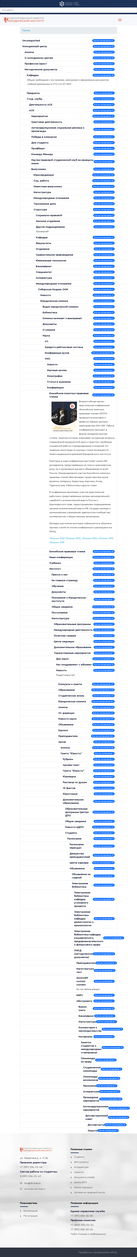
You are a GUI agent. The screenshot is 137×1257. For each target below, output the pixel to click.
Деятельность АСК (40, 104)
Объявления (65, 724)
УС (46, 341)
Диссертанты (96, 1124)
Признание (89, 1085)
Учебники (55, 563)
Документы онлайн (84, 1177)
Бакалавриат (44, 266)
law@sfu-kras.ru (32, 1183)
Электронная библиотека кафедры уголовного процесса (82, 899)
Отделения (43, 249)
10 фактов (69, 788)
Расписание (74, 838)
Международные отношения (51, 198)
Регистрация (30, 1216)
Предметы (33, 93)
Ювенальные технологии (51, 260)
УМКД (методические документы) (83, 953)
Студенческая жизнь (71, 695)
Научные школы (57, 370)
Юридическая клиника (54, 301)
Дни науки (62, 659)
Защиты (92, 1130)
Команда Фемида (42, 154)
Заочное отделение (48, 221)
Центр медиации (64, 641)
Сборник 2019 (105, 538)
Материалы (85, 1036)
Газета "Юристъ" (71, 753)
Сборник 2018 (56, 542)
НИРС (79, 995)
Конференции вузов (57, 353)
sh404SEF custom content (82, 981)
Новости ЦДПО (74, 827)
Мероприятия (39, 116)
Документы (50, 324)
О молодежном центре (39, 58)
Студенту (71, 833)
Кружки (63, 730)
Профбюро (38, 148)
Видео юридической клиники (60, 306)
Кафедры (33, 75)
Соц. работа (41, 180)
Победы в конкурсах (44, 137)
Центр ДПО (80, 1182)
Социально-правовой (49, 215)
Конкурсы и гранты (70, 684)
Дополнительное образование (72, 647)
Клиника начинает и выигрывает (62, 318)
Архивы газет (71, 765)
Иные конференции (61, 557)
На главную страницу (65, 580)
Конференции (55, 387)
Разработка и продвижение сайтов (98, 1252)
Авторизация (30, 1211)
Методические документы (41, 69)
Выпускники (38, 169)
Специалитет (44, 272)
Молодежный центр (34, 46)
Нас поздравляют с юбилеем (74, 664)
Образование (66, 690)
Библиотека (50, 312)
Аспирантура (44, 278)
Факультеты (43, 243)
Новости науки (67, 719)
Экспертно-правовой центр (89, 1192)
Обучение (58, 586)
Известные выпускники (48, 186)
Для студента (39, 142)
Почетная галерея (65, 635)
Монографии (54, 376)
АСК (31, 110)
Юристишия (70, 794)
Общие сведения (62, 607)
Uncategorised (31, 40)
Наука (46, 335)
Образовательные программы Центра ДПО (77, 812)
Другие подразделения (50, 227)
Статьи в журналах (59, 382)
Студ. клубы (34, 99)
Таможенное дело (45, 204)
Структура (40, 209)
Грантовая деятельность (46, 122)
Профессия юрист (36, 63)
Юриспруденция (44, 175)
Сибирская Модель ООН (53, 289)
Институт (55, 569)
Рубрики (68, 759)
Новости (45, 295)
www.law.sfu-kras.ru (34, 1189)
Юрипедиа (69, 776)
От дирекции (66, 713)
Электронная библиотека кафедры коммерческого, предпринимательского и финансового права (88, 938)
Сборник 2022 (73, 538)
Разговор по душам (75, 782)
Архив (62, 742)
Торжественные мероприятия (72, 653)
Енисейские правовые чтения (67, 551)
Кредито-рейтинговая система (64, 347)
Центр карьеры (79, 862)
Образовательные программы (72, 624)
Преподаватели (68, 736)
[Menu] (120, 19)
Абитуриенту (84, 1001)
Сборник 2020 (89, 538)
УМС (47, 358)
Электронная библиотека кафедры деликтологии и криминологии (84, 919)
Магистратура (42, 192)
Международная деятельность (73, 630)
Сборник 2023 (57, 538)
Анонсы (29, 52)
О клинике (49, 330)
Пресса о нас (60, 574)
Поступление (60, 612)
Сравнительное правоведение (54, 254)
